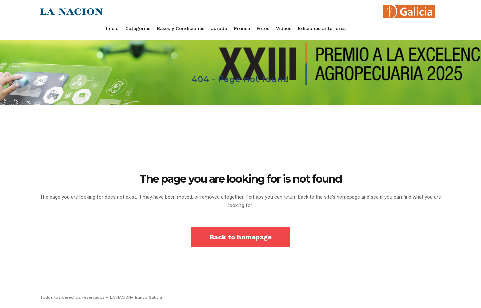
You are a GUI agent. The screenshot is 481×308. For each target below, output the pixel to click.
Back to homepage (241, 237)
